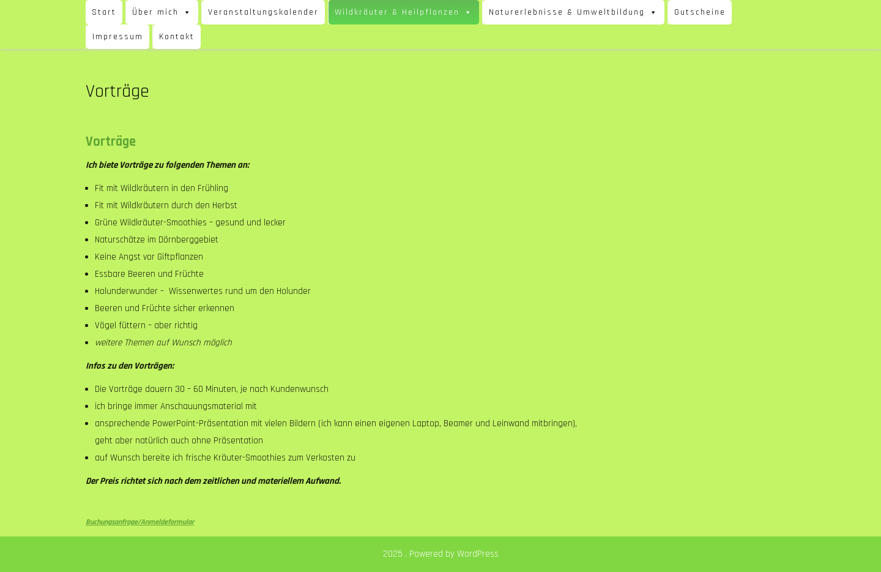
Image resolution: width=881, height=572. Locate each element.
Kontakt (177, 36)
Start (104, 12)
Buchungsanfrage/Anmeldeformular (140, 522)
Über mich (162, 12)
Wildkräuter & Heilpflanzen (404, 12)
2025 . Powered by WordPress (441, 554)
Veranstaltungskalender (263, 12)
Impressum (117, 36)
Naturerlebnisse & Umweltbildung (573, 12)
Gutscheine (700, 12)
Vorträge (111, 142)
